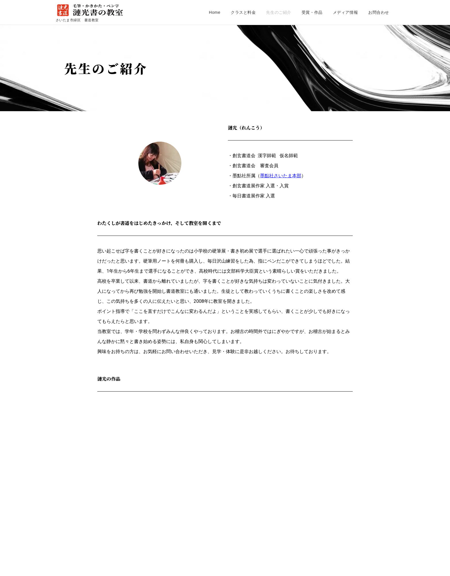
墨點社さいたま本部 (280, 175)
